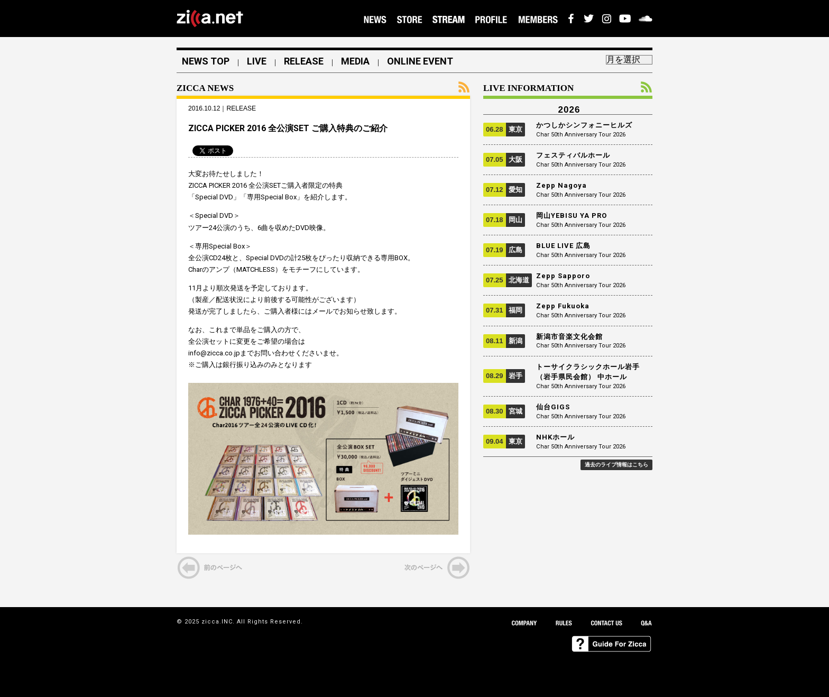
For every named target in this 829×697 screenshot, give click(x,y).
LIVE (256, 61)
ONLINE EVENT (420, 61)
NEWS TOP (205, 61)
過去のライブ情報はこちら (616, 464)
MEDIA (355, 61)
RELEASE (304, 61)
